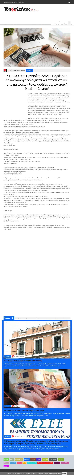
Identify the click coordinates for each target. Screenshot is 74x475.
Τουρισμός (13, 463)
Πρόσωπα (57, 463)
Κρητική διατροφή (32, 463)
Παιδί (24, 463)
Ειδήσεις (6, 459)
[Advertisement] (37, 16)
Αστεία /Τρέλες (64, 463)
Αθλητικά (6, 463)
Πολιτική (33, 459)
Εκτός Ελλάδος (53, 459)
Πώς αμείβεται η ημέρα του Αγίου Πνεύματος (23, 360)
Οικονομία (29, 70)
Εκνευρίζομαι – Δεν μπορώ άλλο (45, 463)
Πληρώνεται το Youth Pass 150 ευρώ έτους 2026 (24, 410)
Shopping (6, 466)
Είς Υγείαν (61, 459)
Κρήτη (11, 459)
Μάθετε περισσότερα (55, 473)
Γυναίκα (19, 463)
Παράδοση (45, 459)
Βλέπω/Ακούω (18, 459)
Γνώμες (39, 459)
